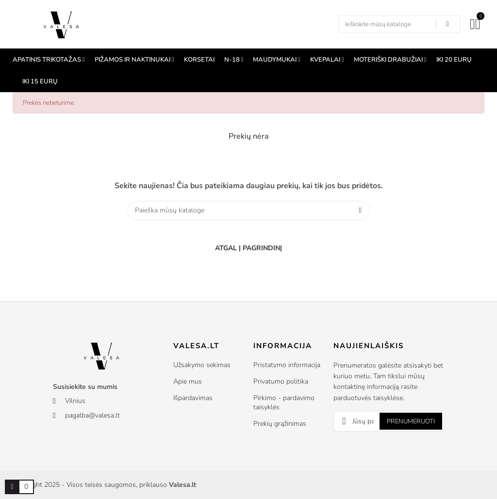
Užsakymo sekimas (202, 365)
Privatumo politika (280, 381)
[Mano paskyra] (472, 24)
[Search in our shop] (447, 24)
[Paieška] (248, 210)
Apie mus (187, 381)
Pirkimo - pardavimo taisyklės (284, 402)
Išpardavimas (193, 397)
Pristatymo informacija (286, 365)
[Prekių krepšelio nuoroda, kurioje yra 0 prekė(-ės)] (12, 487)
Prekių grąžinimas (279, 423)
